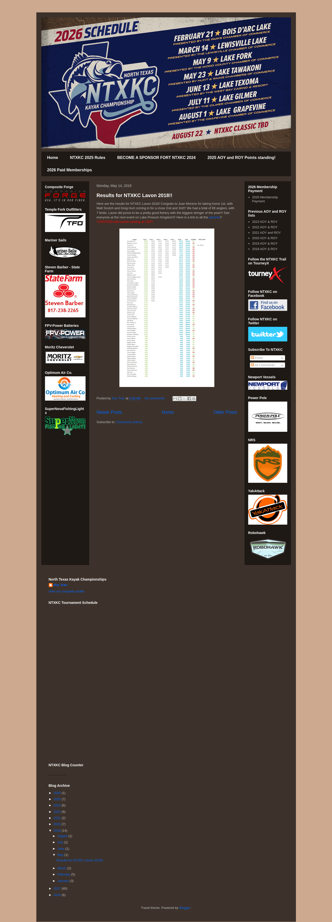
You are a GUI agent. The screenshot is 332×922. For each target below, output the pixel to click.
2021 (58, 818)
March (62, 868)
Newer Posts (109, 412)
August (62, 836)
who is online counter (54, 775)
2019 (58, 824)
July (60, 842)
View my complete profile (66, 591)
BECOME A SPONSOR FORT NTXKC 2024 (156, 157)
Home (52, 157)
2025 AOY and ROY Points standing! (241, 157)
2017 (58, 888)
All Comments (263, 365)
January (63, 881)
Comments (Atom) (129, 422)
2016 (58, 895)
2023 (58, 812)
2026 (58, 793)
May (60, 855)
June (61, 848)
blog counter (63, 775)
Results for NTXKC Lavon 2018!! (135, 195)
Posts (257, 358)
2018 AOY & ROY (265, 249)
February (64, 874)
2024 (58, 805)
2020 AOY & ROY (265, 238)
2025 (58, 799)
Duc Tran (60, 585)
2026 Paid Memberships (69, 170)
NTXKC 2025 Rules (87, 157)
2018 (58, 830)
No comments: (155, 398)
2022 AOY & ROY (265, 227)
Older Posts (225, 412)
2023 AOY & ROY (265, 222)
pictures (214, 217)
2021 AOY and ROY (266, 232)
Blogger (184, 908)
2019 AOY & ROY (265, 243)
